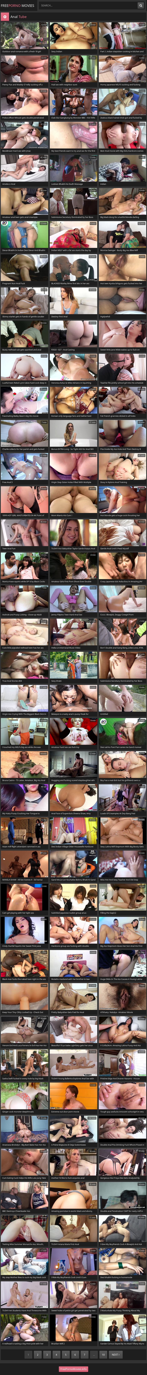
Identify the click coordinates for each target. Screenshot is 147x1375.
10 (103, 1354)
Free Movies (17, 5)
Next (116, 1354)
